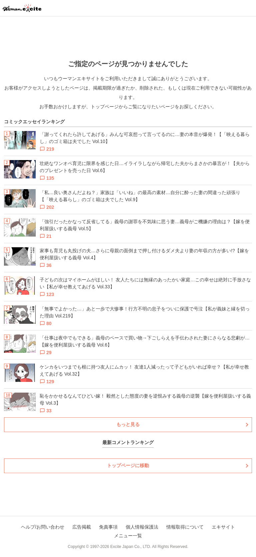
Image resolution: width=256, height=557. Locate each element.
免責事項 (108, 527)
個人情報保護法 (142, 527)
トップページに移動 (128, 465)
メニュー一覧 (128, 535)
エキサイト (223, 527)
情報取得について (185, 527)
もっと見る (128, 424)
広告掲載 (81, 527)
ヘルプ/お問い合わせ (42, 527)
